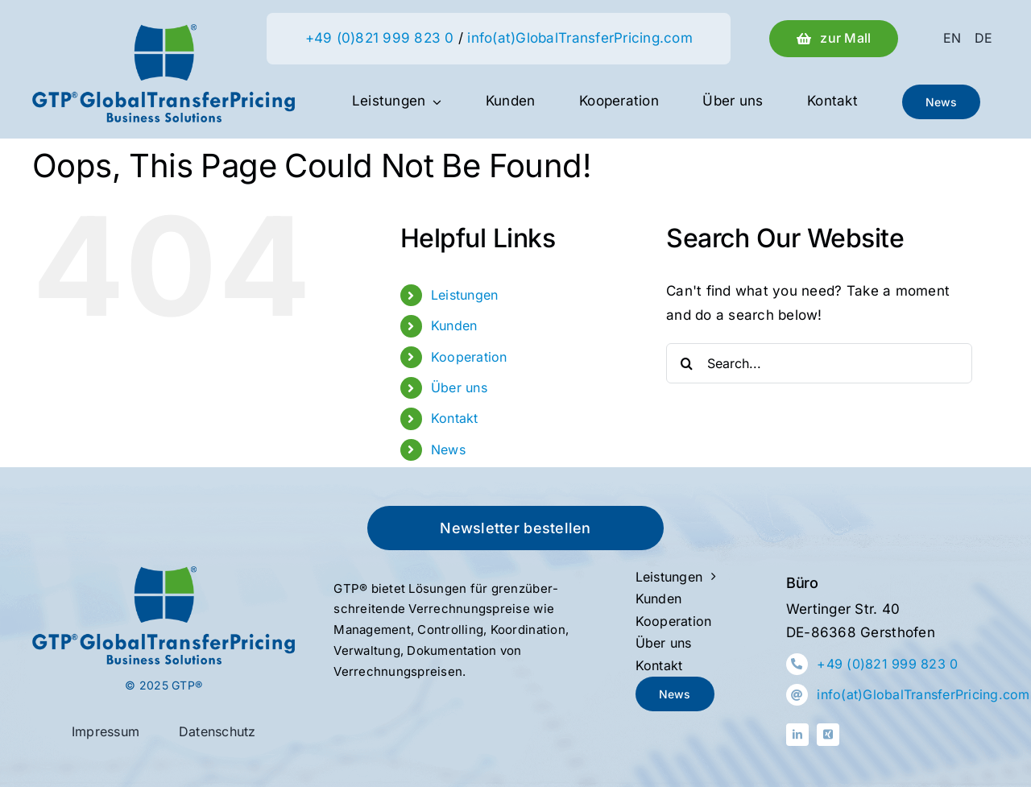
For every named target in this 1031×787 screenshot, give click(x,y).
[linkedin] (797, 734)
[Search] (686, 363)
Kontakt (454, 418)
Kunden (454, 325)
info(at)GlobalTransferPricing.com (579, 38)
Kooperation (469, 357)
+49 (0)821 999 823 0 (379, 38)
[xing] (828, 734)
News (448, 449)
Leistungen (465, 295)
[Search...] (819, 363)
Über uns (459, 387)
